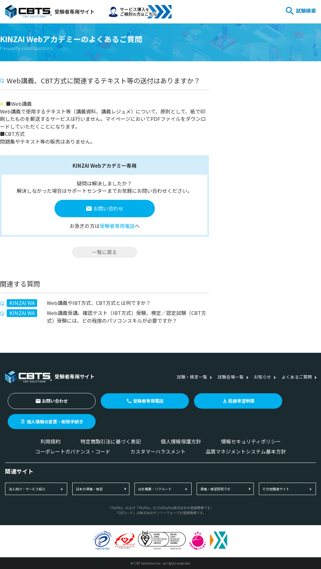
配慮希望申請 (241, 401)
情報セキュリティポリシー (251, 441)
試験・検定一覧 (192, 377)
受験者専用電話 (117, 225)
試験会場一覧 (231, 377)
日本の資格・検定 (89, 488)
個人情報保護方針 (181, 441)
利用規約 (50, 441)
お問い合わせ (108, 208)
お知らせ (262, 377)
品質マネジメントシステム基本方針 (246, 451)
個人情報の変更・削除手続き (55, 421)
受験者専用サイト (50, 11)
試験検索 (306, 10)
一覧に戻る (104, 251)
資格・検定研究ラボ (215, 488)
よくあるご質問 (297, 377)
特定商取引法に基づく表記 (111, 441)
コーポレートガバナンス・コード (72, 451)
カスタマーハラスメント (158, 451)
